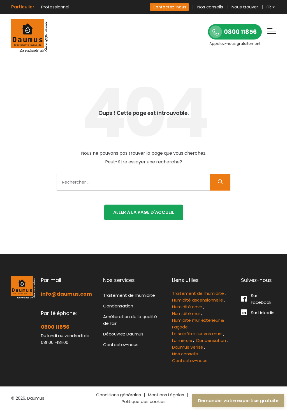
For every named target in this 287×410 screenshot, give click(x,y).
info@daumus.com (66, 293)
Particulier (22, 7)
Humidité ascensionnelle (197, 300)
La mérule (182, 340)
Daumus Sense (187, 347)
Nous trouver (245, 7)
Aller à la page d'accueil (143, 212)
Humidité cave (187, 307)
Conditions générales (118, 395)
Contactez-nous (169, 7)
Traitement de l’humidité (129, 295)
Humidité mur (186, 313)
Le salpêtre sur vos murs (197, 334)
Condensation (118, 306)
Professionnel (55, 7)
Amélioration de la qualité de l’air (130, 320)
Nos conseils (210, 7)
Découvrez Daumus (123, 334)
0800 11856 (55, 326)
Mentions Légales (166, 395)
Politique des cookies (144, 401)
